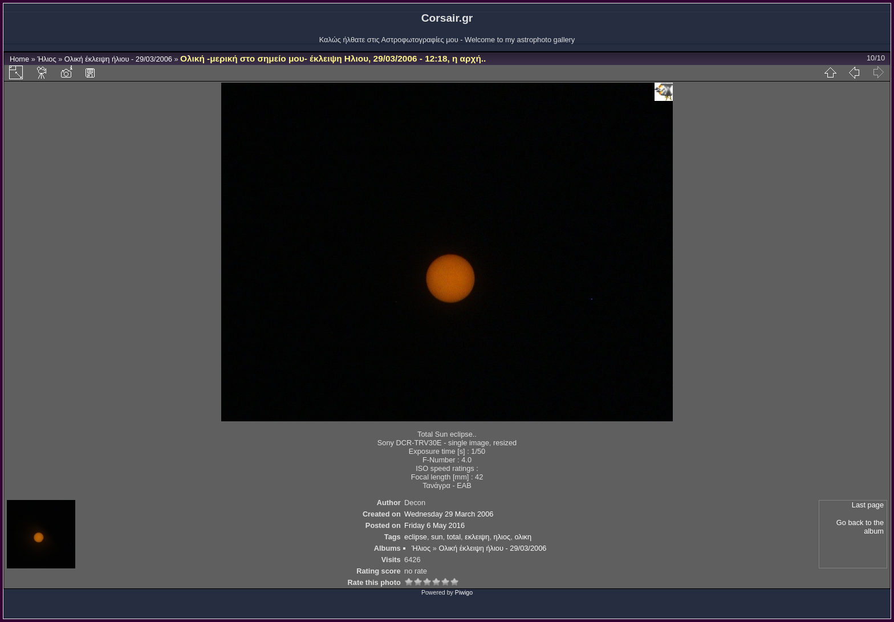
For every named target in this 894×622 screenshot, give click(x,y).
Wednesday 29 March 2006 (448, 514)
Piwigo (464, 592)
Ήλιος (46, 59)
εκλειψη (477, 536)
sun (437, 536)
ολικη (522, 536)
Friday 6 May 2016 (434, 525)
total (454, 536)
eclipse (415, 536)
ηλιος (502, 536)
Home (19, 59)
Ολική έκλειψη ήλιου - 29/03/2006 (118, 59)
